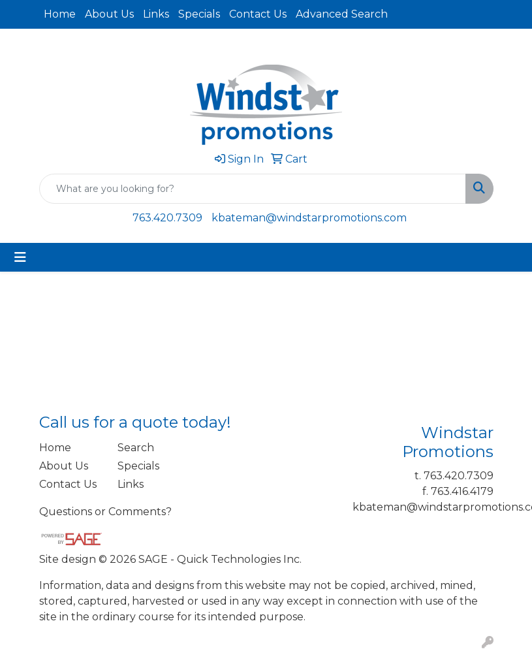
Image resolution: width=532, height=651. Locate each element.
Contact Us (258, 14)
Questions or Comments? (105, 511)
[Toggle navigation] (20, 257)
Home (60, 14)
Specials (199, 14)
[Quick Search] (252, 189)
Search (135, 447)
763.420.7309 (167, 218)
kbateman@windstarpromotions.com (309, 218)
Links (156, 14)
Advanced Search (342, 14)
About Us (109, 14)
